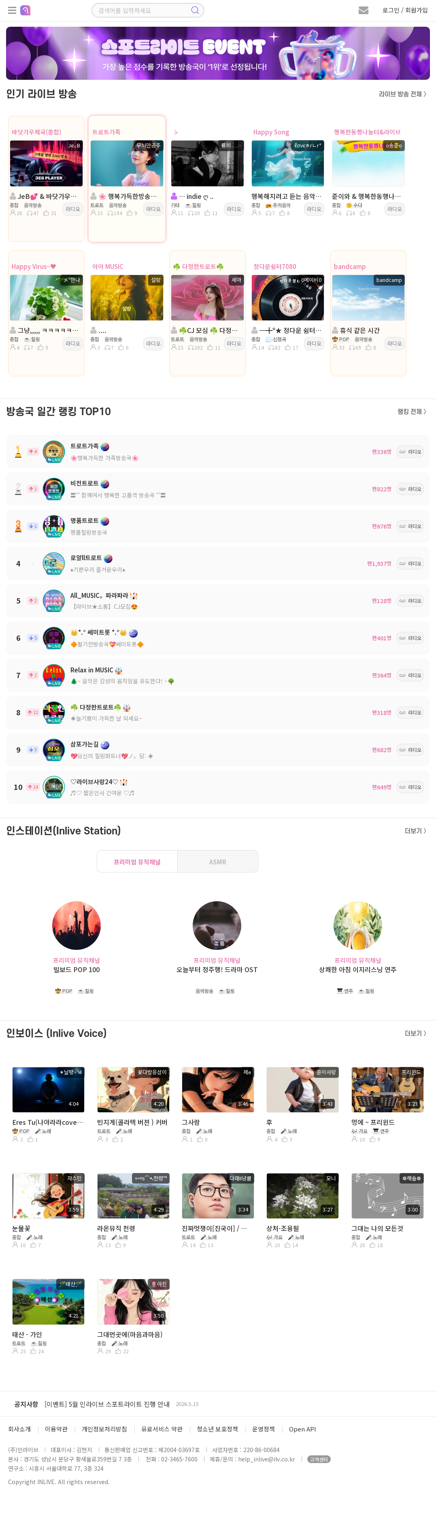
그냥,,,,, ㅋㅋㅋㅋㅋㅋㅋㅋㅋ (45, 330)
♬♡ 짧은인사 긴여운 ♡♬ (102, 793)
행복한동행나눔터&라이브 (367, 132)
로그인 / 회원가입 (405, 10)
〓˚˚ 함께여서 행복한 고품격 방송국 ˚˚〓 (118, 495)
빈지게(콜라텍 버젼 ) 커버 (132, 1122)
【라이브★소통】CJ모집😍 (104, 606)
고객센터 (319, 1459)
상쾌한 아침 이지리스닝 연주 (358, 969)
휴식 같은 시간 (356, 330)
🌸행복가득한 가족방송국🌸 (104, 458)
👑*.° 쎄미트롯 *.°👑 (98, 632)
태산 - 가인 (27, 1334)
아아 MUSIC (107, 266)
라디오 (73, 209)
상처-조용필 (282, 1228)
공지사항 (26, 1404)
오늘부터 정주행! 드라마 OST (217, 969)
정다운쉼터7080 (274, 266)
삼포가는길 (84, 744)
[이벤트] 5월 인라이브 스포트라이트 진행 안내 (107, 1404)
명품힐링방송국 (88, 532)
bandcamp (350, 266)
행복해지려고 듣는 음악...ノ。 (287, 196)
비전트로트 (84, 483)
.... (98, 330)
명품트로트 (84, 520)
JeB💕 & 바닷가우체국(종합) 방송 (45, 196)
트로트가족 (106, 132)
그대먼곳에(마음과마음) (130, 1334)
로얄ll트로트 (86, 557)
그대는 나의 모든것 (377, 1228)
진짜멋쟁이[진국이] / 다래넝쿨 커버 (217, 1228)
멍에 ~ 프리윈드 (373, 1122)
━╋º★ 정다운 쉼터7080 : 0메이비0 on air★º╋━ (287, 330)
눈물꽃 (21, 1228)
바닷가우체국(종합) (36, 132)
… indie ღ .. (192, 196)
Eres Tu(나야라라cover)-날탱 (47, 1122)
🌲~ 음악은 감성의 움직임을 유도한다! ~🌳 (122, 681)
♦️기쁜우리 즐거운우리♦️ (97, 569)
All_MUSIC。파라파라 (99, 595)
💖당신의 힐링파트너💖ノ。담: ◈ (111, 756)
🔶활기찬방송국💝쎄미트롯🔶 (107, 644)
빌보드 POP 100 (76, 969)
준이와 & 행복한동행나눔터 (368, 196)
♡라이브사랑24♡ (94, 781)
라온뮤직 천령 (116, 1228)
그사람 (191, 1122)
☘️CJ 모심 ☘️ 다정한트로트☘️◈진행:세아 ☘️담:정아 (206, 330)
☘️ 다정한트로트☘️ (198, 266)
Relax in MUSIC (91, 670)
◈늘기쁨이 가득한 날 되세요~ (106, 718)
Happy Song (271, 132)
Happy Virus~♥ (34, 266)
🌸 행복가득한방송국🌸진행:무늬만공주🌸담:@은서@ (126, 196)
